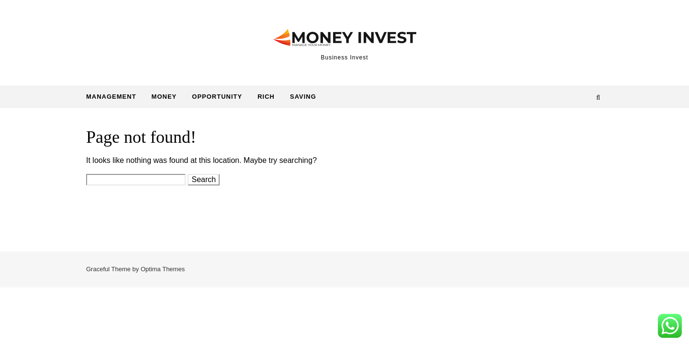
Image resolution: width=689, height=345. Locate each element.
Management (111, 96)
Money (164, 96)
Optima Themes (163, 269)
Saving (303, 96)
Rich (266, 96)
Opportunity (217, 96)
